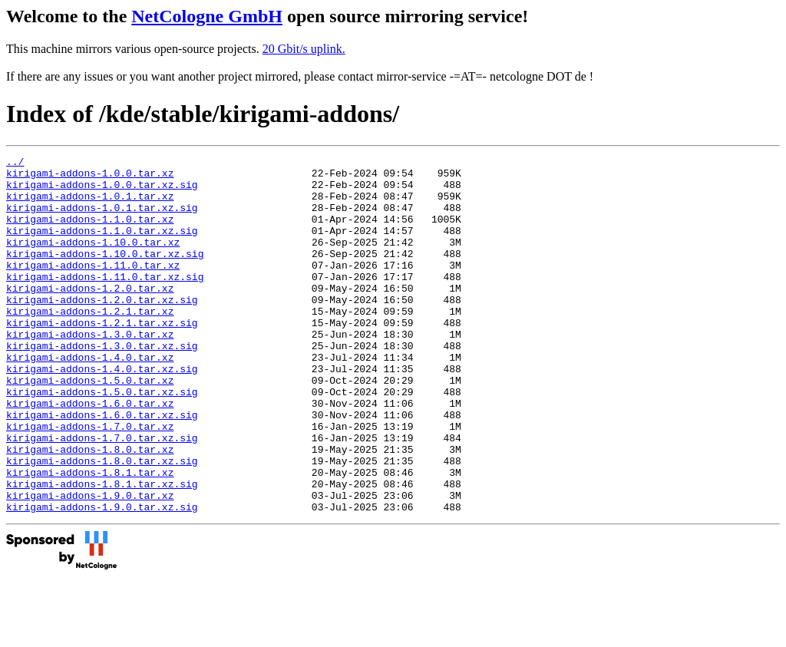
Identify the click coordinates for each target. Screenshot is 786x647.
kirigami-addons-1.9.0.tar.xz (89, 564)
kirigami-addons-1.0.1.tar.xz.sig (102, 219)
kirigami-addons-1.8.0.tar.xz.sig (102, 523)
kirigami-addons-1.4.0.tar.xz (89, 398)
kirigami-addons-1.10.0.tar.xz (93, 260)
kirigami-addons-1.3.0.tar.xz (89, 371)
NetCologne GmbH (206, 16)
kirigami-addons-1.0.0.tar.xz (89, 177)
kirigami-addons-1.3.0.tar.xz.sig (102, 384)
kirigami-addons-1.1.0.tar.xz (89, 232)
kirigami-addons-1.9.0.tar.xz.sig (102, 578)
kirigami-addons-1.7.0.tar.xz (89, 481)
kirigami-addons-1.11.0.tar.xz (93, 288)
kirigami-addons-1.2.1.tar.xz (89, 343)
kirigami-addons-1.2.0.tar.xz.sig (102, 329)
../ (15, 163)
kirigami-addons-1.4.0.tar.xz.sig (102, 412)
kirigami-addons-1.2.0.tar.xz (89, 315)
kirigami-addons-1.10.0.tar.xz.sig (104, 274)
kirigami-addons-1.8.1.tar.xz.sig (102, 550)
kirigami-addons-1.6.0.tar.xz (89, 453)
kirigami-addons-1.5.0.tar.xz (89, 426)
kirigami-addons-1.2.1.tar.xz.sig (102, 357)
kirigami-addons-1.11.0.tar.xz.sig (104, 302)
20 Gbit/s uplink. (304, 48)
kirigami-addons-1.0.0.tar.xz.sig (102, 191)
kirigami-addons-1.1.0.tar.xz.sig (102, 246)
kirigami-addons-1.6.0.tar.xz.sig (102, 467)
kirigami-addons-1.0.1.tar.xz (89, 205)
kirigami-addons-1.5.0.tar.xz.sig (102, 440)
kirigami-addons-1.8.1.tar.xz (89, 536)
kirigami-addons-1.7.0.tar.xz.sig (102, 495)
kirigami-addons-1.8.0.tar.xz (89, 509)
